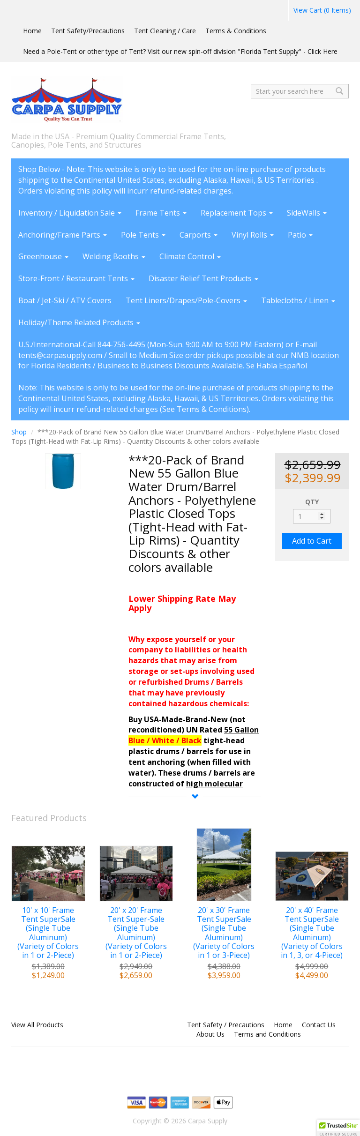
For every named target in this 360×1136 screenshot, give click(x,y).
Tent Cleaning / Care (165, 30)
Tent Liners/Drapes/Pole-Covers (186, 300)
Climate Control (190, 256)
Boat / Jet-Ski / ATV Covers (65, 300)
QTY (312, 501)
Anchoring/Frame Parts (62, 235)
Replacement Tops (237, 213)
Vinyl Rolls (253, 235)
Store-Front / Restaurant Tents (76, 278)
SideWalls (307, 213)
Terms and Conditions (267, 1034)
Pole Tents (143, 235)
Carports (199, 235)
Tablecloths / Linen (298, 300)
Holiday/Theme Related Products (79, 322)
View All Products (37, 1024)
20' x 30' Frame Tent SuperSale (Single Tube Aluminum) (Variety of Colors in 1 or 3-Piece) (224, 933)
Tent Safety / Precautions (225, 1024)
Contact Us (319, 1024)
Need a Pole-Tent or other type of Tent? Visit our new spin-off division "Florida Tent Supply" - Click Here (180, 51)
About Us (210, 1034)
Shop (19, 431)
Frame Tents (161, 213)
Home (32, 30)
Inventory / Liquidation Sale (69, 213)
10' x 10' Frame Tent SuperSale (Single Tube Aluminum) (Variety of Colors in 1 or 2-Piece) (48, 933)
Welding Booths (113, 256)
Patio (300, 235)
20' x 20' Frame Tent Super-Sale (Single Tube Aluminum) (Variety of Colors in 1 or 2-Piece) (136, 933)
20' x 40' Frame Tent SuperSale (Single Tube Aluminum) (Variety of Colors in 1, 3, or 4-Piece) (312, 933)
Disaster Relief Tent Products (203, 278)
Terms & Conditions (235, 30)
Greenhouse (43, 256)
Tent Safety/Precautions (88, 30)
